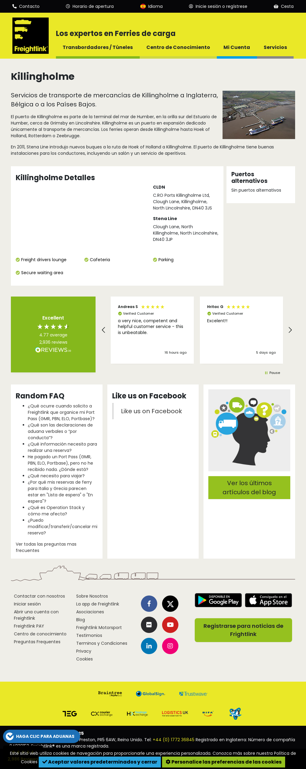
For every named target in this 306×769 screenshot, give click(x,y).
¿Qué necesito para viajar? (56, 476)
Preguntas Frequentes (37, 642)
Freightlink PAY (29, 626)
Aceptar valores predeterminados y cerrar (99, 761)
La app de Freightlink (97, 604)
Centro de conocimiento (40, 634)
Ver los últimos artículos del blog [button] (249, 487)
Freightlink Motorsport (99, 628)
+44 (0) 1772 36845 (173, 740)
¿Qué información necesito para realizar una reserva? (62, 447)
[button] (103, 330)
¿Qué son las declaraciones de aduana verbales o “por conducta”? (60, 431)
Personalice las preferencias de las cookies (224, 761)
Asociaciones (90, 612)
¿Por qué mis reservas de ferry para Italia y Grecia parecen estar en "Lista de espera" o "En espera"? (60, 491)
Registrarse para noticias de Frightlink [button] (243, 630)
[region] (197, 330)
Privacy (83, 651)
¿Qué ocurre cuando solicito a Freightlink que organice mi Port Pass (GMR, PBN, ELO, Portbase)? (61, 412)
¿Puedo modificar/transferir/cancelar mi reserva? (62, 526)
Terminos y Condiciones (101, 643)
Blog (80, 620)
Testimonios (89, 635)
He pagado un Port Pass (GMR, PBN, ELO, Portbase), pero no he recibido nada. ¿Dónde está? (60, 463)
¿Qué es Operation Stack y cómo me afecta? (56, 511)
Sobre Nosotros (92, 596)
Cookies (84, 659)
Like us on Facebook (151, 411)
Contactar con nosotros (39, 596)
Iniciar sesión (27, 604)
